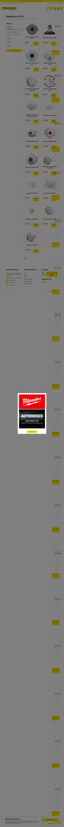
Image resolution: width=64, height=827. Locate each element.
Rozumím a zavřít (32, 431)
